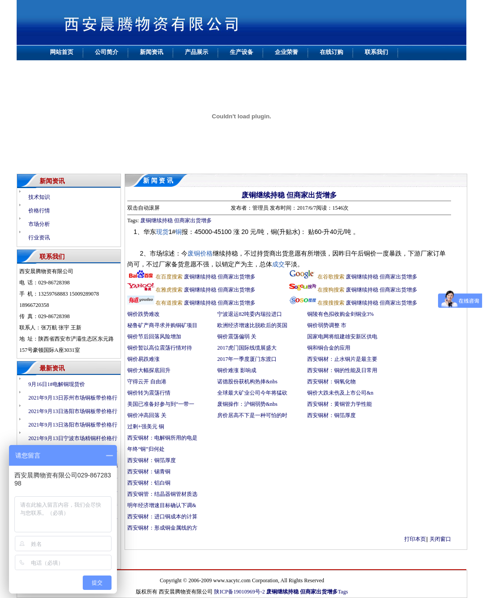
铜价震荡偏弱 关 (236, 336)
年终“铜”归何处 (146, 449)
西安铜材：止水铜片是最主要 (342, 359)
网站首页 (61, 52)
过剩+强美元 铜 (145, 426)
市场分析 (39, 224)
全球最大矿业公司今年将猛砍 (252, 393)
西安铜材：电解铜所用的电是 (162, 438)
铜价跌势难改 (143, 314)
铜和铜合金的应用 (328, 348)
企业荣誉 (286, 52)
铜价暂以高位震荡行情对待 (159, 348)
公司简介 (106, 52)
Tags (343, 592)
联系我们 (376, 52)
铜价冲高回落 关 (146, 415)
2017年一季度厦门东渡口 (247, 359)
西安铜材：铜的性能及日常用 (342, 370)
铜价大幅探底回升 (149, 370)
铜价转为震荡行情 (148, 393)
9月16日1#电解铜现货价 (56, 384)
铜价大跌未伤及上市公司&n (340, 393)
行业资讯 (39, 237)
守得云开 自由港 (146, 381)
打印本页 (415, 539)
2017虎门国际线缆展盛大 (247, 348)
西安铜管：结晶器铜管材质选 (162, 494)
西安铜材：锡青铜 (149, 471)
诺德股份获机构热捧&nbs (247, 381)
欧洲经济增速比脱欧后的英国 (252, 325)
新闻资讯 (151, 52)
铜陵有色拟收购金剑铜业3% (340, 314)
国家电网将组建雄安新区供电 (342, 336)
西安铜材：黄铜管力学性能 (339, 404)
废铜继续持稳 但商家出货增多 (289, 195)
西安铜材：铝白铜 (149, 483)
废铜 (194, 253)
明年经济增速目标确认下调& (161, 505)
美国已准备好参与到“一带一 (160, 404)
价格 (206, 253)
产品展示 (196, 52)
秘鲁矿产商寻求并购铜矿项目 (162, 325)
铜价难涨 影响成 (236, 370)
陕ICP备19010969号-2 (239, 592)
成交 (278, 264)
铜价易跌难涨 (143, 359)
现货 (162, 231)
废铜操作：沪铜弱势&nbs (247, 404)
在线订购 (331, 52)
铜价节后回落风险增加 (154, 336)
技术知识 (39, 197)
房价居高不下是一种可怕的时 (252, 415)
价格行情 (39, 210)
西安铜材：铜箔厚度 (331, 415)
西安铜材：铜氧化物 (331, 381)
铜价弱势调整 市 (326, 325)
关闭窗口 (440, 539)
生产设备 (241, 52)
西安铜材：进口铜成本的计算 (162, 516)
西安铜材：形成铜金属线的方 (162, 528)
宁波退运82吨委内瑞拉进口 (249, 314)
